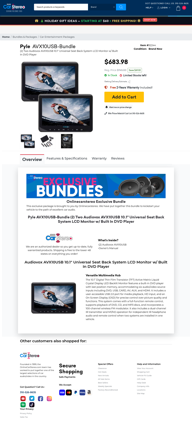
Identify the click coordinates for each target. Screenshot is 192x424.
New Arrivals (103, 375)
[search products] (61, 7)
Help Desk (141, 383)
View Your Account (145, 368)
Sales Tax (24, 417)
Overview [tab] (32, 159)
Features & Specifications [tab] (67, 158)
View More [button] (144, 20)
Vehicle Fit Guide (144, 375)
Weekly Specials (105, 386)
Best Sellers (103, 383)
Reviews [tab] (118, 158)
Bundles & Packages (25, 36)
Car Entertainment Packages (57, 36)
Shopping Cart (143, 372)
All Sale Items (104, 379)
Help (148, 7)
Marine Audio (100, 20)
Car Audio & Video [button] (16, 20)
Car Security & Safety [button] (76, 20)
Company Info (143, 386)
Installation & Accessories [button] (45, 20)
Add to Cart (124, 97)
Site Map (141, 393)
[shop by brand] (102, 7)
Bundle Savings (124, 20)
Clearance (102, 368)
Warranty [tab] (99, 158)
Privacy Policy (26, 413)
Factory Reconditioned (108, 390)
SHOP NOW (150, 28)
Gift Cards (141, 379)
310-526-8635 (182, 3)
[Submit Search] (121, 7)
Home (6, 36)
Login (164, 7)
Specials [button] (180, 20)
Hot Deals (102, 372)
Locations (141, 390)
